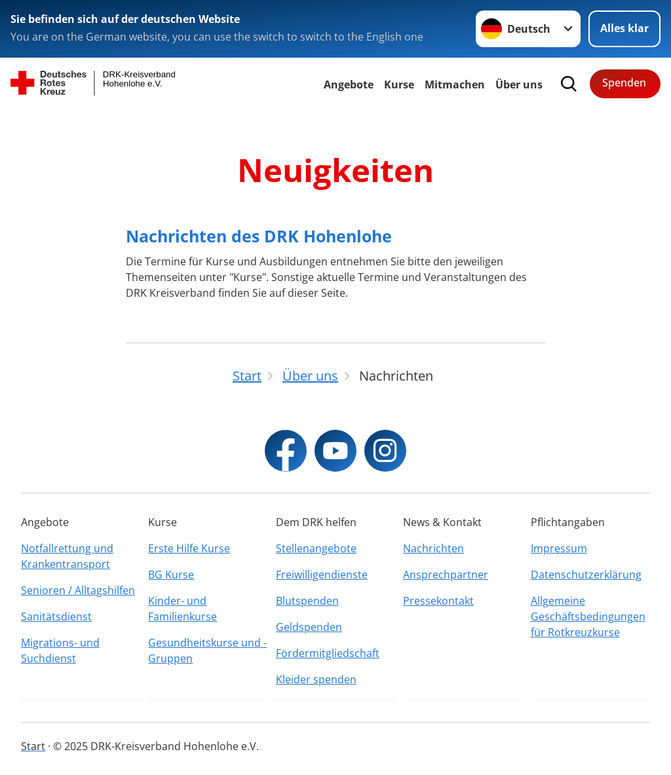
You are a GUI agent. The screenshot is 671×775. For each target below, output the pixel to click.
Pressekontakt (438, 601)
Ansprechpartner (445, 574)
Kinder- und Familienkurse (182, 609)
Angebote (349, 84)
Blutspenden (307, 601)
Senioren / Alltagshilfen (78, 590)
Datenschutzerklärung (586, 574)
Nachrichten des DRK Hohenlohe (259, 236)
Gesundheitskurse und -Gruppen (207, 650)
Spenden (624, 82)
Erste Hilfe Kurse (189, 548)
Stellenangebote (316, 548)
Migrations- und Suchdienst (60, 650)
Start (33, 746)
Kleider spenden (316, 679)
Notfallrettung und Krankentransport (67, 556)
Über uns (519, 84)
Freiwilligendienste (322, 574)
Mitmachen (455, 84)
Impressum (559, 548)
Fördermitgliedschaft (327, 653)
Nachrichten (433, 548)
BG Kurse (171, 574)
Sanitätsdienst (56, 616)
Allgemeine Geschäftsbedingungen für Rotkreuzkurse (588, 616)
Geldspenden (309, 627)
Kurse (399, 84)
